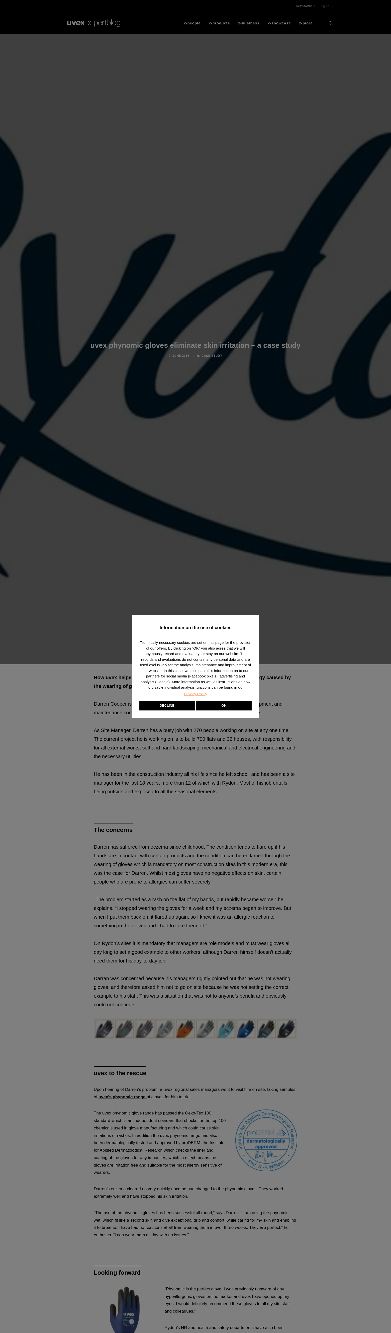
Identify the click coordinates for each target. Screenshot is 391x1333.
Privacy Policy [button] (195, 694)
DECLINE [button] (167, 706)
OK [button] (223, 706)
